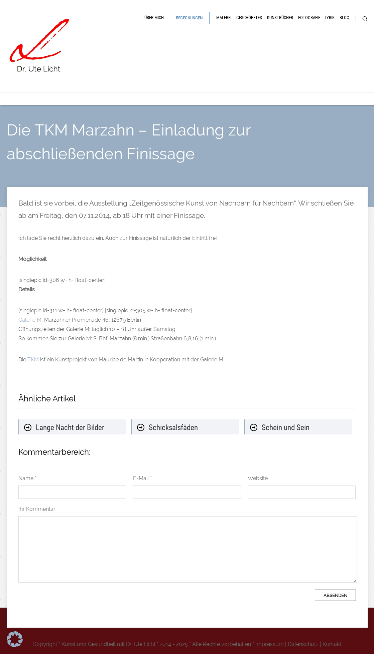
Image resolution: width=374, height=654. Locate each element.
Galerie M (29, 320)
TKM (33, 359)
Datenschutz (303, 644)
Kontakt (332, 644)
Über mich (154, 17)
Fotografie (309, 17)
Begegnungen (189, 17)
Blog (344, 17)
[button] (14, 639)
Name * (27, 478)
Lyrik (330, 17)
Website (258, 478)
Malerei (223, 17)
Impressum (269, 644)
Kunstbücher (280, 17)
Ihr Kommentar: (37, 509)
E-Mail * (142, 478)
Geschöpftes (249, 17)
